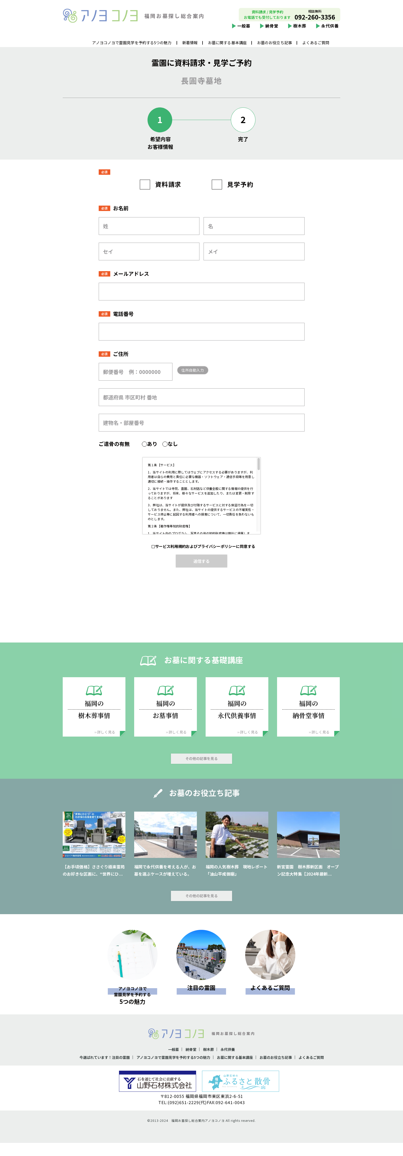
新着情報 (190, 46)
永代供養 (330, 30)
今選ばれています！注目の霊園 (92, 1070)
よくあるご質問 (315, 46)
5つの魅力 (132, 1007)
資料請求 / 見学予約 (267, 16)
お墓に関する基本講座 (227, 46)
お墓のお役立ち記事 (274, 46)
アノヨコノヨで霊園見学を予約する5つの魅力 (131, 46)
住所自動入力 (201, 383)
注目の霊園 (201, 1000)
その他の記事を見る (201, 771)
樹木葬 (299, 30)
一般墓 (243, 30)
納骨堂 (271, 30)
